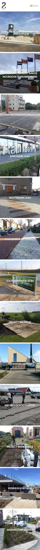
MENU (34, 6)
